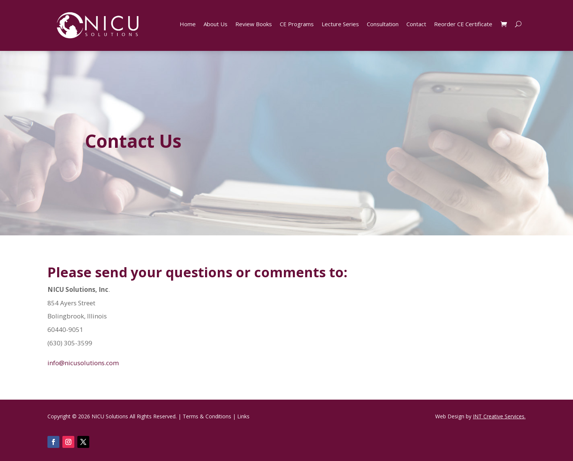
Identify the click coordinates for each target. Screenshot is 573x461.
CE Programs (297, 24)
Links (243, 416)
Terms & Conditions (207, 416)
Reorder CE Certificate (463, 24)
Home (188, 24)
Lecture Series (340, 24)
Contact (416, 24)
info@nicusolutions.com (83, 362)
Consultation (383, 24)
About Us (215, 24)
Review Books (253, 24)
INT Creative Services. (499, 416)
